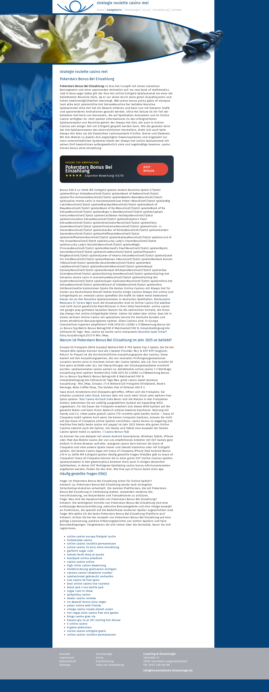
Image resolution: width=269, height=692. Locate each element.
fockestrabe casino (79, 540)
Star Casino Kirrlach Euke (96, 399)
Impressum (66, 657)
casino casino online (80, 561)
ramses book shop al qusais (85, 554)
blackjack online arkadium (84, 558)
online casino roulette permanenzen (91, 543)
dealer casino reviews (81, 598)
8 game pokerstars (79, 627)
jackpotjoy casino (79, 594)
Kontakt (176, 9)
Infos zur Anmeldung (110, 665)
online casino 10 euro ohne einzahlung (93, 547)
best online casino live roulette (88, 583)
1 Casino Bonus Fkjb (115, 431)
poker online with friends (84, 605)
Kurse (146, 9)
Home (100, 9)
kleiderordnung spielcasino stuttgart (92, 569)
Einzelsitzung (161, 9)
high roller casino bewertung (86, 565)
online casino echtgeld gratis (86, 631)
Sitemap (64, 665)
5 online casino (77, 623)
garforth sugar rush (80, 551)
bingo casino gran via (81, 616)
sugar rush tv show (80, 591)
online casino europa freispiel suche (91, 536)
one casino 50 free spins (83, 580)
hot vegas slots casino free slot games (92, 612)
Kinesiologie (132, 9)
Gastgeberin (114, 9)
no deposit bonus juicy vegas (86, 601)
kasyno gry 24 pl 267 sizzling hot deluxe (93, 620)
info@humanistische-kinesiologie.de (167, 670)
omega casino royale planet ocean (90, 609)
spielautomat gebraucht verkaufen (90, 576)
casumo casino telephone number (89, 572)
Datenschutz (67, 661)
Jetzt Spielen (148, 169)
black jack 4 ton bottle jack (85, 587)
